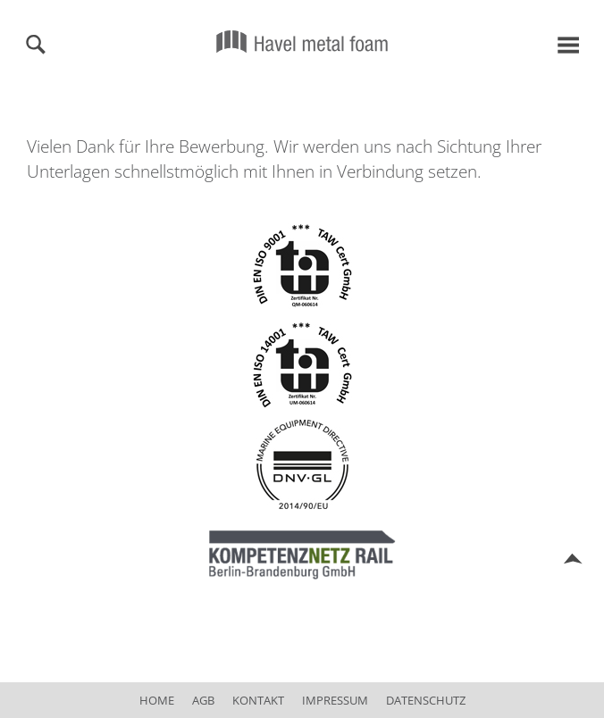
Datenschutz (426, 700)
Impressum (335, 700)
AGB (203, 700)
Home (156, 700)
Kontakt (258, 700)
